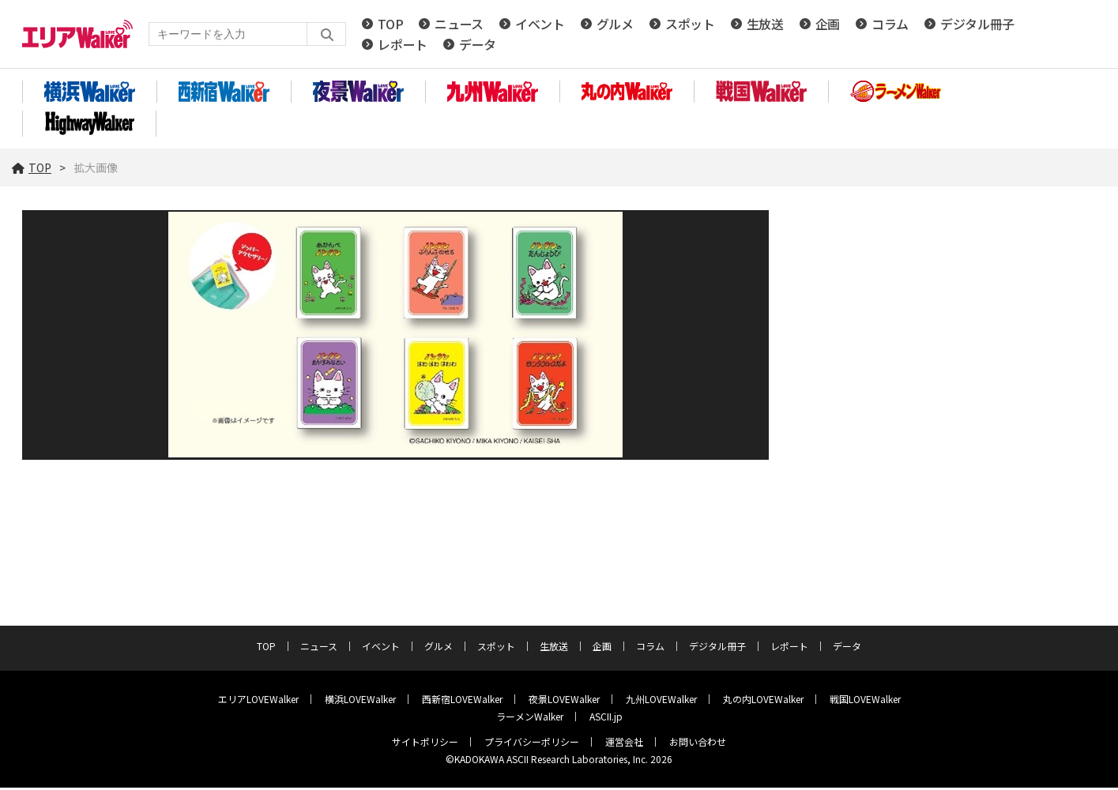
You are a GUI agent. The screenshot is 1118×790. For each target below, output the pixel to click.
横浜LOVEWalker (360, 701)
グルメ (615, 25)
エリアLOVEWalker (258, 701)
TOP (390, 25)
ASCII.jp (606, 718)
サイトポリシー (425, 743)
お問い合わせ (697, 743)
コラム (890, 25)
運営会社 (624, 743)
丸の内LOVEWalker (763, 701)
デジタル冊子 (977, 25)
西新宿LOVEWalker (462, 701)
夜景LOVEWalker (564, 701)
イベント (540, 25)
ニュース (459, 25)
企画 (827, 25)
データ (477, 46)
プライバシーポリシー (531, 743)
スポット (690, 25)
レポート (402, 46)
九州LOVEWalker (661, 701)
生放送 (765, 25)
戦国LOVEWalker (865, 701)
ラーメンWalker (529, 718)
